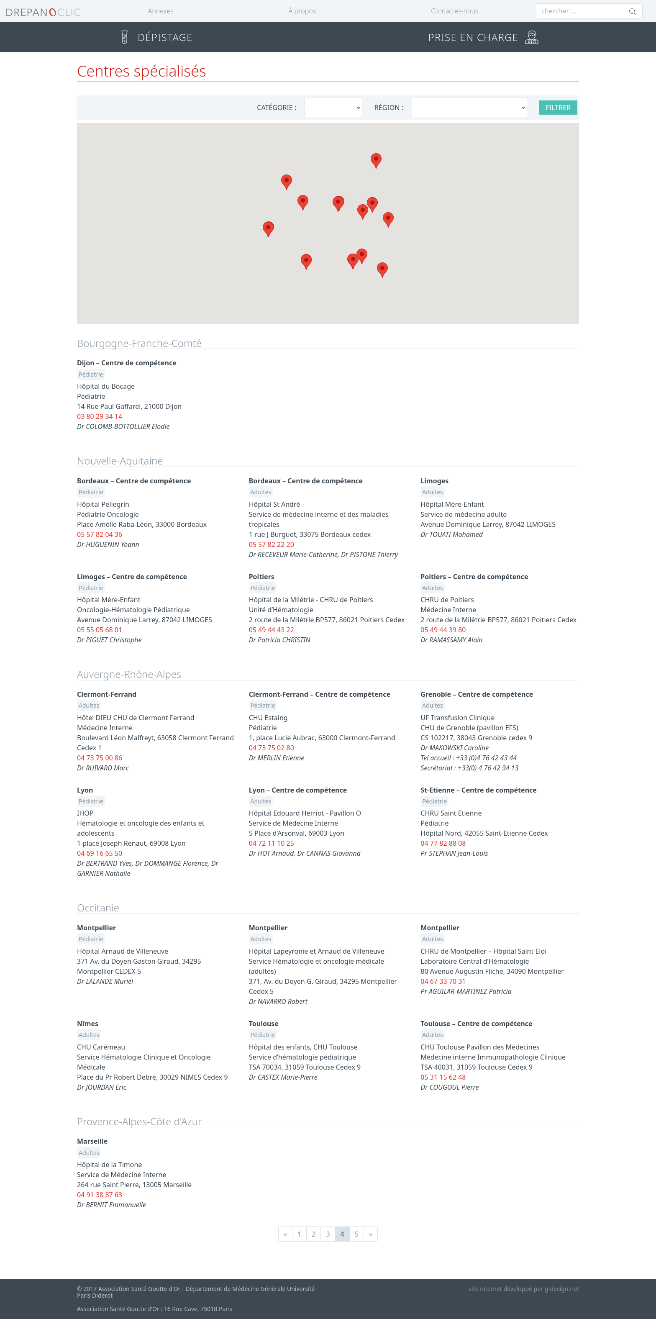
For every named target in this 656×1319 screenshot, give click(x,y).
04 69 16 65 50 (99, 853)
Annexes (161, 11)
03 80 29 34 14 (99, 416)
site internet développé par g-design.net (524, 1289)
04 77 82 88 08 (443, 843)
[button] (376, 161)
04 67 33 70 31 (443, 981)
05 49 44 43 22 (271, 629)
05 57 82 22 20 (271, 544)
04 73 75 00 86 (99, 757)
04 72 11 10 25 (271, 843)
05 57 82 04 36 (99, 534)
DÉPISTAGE (155, 37)
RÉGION (387, 107)
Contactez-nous (454, 11)
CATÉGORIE (274, 107)
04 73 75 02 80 (271, 747)
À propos (302, 11)
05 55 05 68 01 (99, 629)
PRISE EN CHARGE (483, 37)
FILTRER (558, 107)
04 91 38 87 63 (99, 1194)
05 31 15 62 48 (443, 1077)
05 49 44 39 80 (443, 629)
